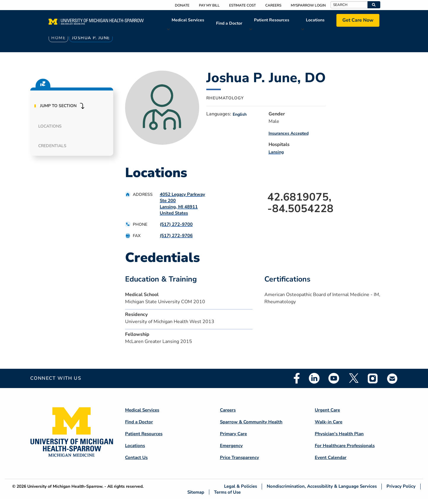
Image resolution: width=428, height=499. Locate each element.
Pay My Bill (209, 5)
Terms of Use (227, 492)
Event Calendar (330, 457)
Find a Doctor (229, 23)
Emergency (231, 446)
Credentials (52, 146)
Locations (315, 20)
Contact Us (136, 457)
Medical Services (188, 20)
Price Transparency (239, 457)
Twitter (353, 378)
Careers (273, 5)
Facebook (296, 378)
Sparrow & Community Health (251, 422)
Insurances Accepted (289, 133)
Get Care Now (357, 20)
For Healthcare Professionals (345, 446)
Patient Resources (271, 20)
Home (58, 38)
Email (392, 378)
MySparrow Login (308, 5)
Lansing (276, 152)
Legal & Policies (240, 486)
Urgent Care (327, 410)
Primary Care (233, 434)
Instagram (373, 378)
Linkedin (314, 378)
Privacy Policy (401, 486)
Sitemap (195, 492)
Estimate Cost (242, 5)
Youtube (333, 378)
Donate (182, 5)
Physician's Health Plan (339, 434)
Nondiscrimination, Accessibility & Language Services (322, 486)
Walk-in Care (328, 422)
